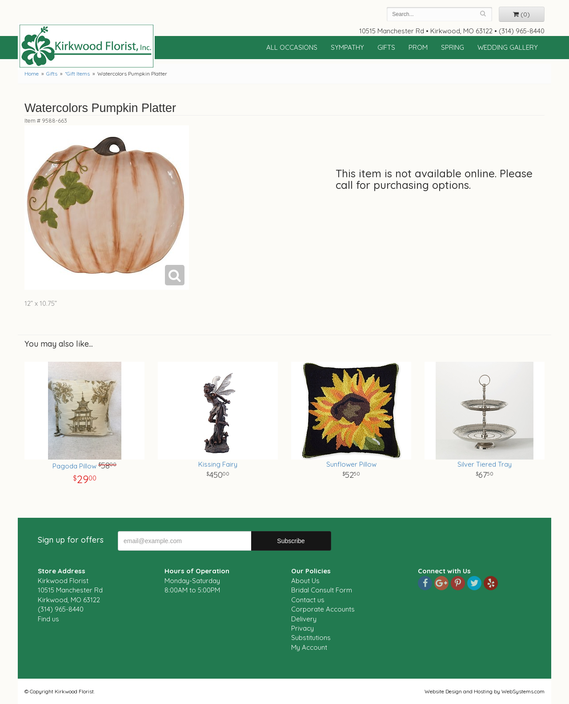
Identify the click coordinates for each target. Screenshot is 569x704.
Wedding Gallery (507, 47)
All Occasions (291, 47)
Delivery (304, 619)
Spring (452, 47)
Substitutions (311, 637)
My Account (309, 647)
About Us (305, 580)
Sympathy (347, 47)
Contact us (308, 600)
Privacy (302, 628)
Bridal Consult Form (321, 590)
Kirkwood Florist (86, 46)
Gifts (386, 47)
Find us (48, 619)
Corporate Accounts (323, 609)
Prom (418, 47)
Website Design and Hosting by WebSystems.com (485, 691)
